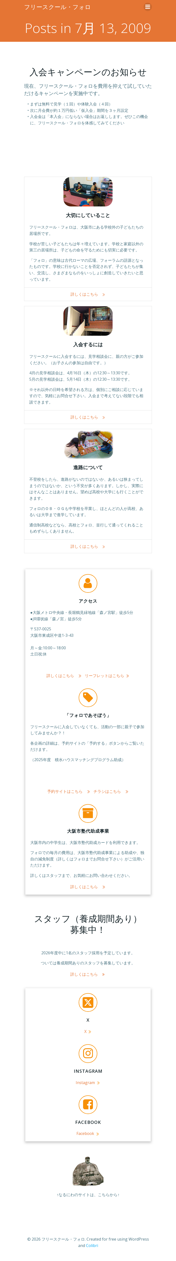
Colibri (92, 1245)
